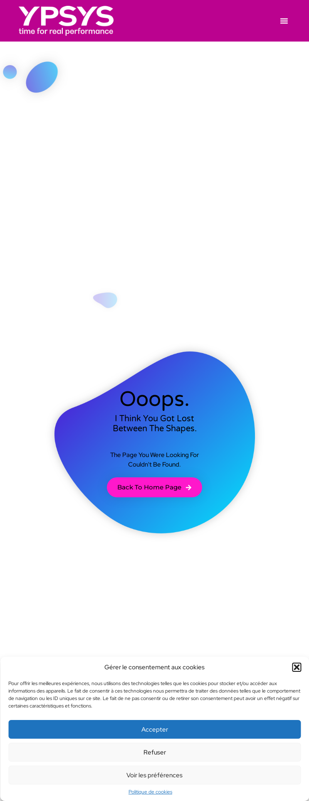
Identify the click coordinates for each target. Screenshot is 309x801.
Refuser (154, 752)
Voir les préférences (154, 775)
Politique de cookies (150, 792)
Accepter (154, 729)
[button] (296, 667)
